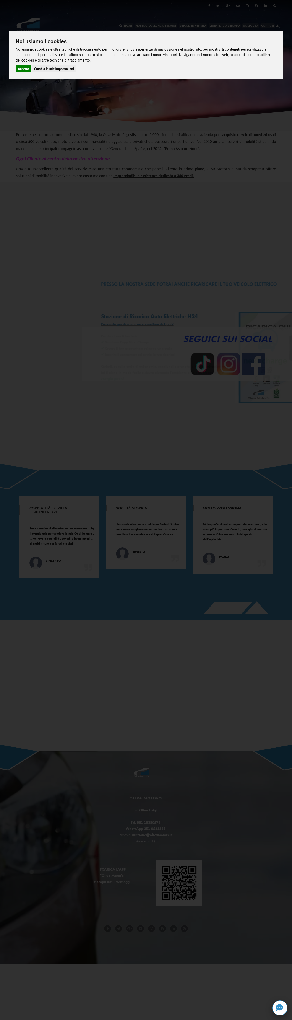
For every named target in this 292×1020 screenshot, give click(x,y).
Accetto (23, 69)
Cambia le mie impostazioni (54, 69)
